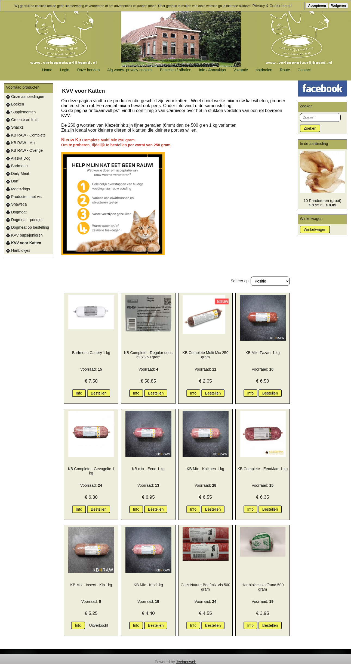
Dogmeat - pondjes (24, 220)
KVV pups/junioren (24, 235)
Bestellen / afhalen (175, 70)
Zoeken (310, 128)
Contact (304, 70)
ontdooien (263, 70)
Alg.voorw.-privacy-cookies (129, 70)
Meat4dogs (18, 189)
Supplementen (21, 112)
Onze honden (88, 70)
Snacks (15, 127)
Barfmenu (17, 166)
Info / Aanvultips (212, 70)
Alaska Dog (18, 158)
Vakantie (240, 70)
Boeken (15, 104)
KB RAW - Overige (24, 150)
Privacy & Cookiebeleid (272, 6)
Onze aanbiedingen (25, 96)
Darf (12, 181)
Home (47, 70)
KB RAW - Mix (20, 143)
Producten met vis (24, 196)
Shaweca (16, 204)
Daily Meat (17, 173)
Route (285, 70)
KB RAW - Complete (26, 135)
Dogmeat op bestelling (27, 227)
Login (64, 70)
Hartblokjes (18, 250)
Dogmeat (16, 212)
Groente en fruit (22, 119)
